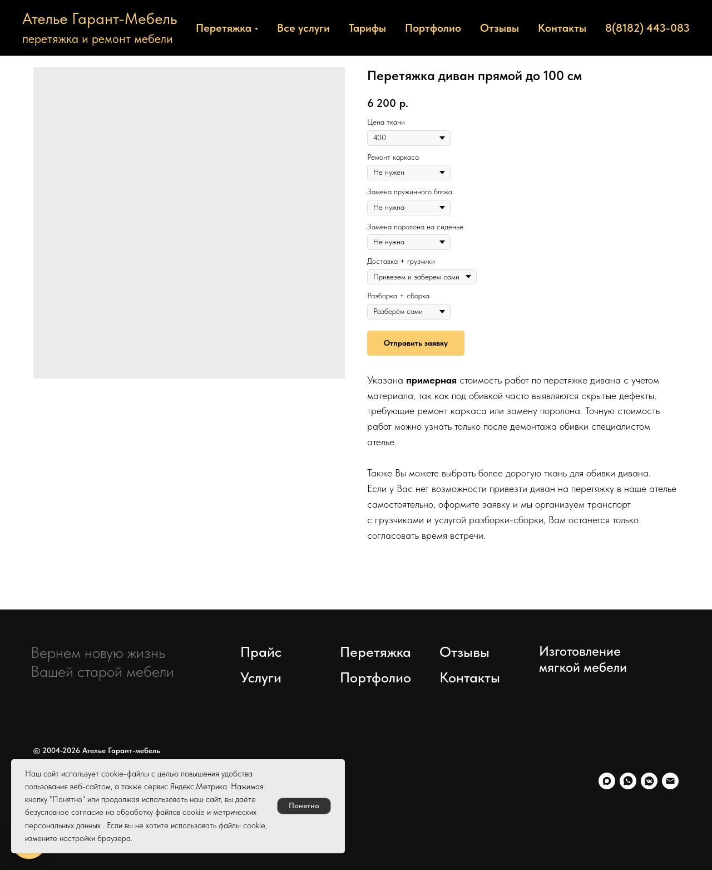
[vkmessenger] (649, 781)
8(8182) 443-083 (647, 28)
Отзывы (499, 28)
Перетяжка (375, 651)
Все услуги (303, 28)
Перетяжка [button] (223, 28)
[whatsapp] (628, 781)
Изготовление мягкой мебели (583, 659)
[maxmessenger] (607, 781)
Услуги (260, 677)
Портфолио (433, 28)
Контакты (562, 28)
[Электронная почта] (670, 781)
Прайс (260, 651)
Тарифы (367, 28)
